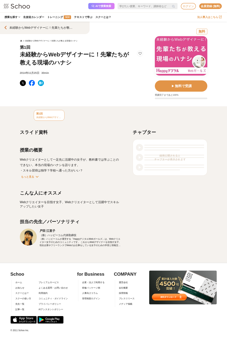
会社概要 (123, 288)
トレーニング (59, 17)
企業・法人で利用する (93, 282)
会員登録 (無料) (210, 6)
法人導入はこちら (209, 17)
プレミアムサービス (49, 282)
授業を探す (12, 17)
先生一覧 (19, 304)
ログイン (188, 6)
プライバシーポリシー (50, 304)
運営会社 (123, 282)
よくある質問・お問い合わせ (53, 288)
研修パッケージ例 (91, 288)
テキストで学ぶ (83, 17)
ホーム (18, 282)
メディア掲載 (125, 304)
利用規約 (43, 293)
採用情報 (123, 293)
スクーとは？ (103, 17)
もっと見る (30, 177)
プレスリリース (127, 298)
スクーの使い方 (23, 298)
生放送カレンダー (33, 17)
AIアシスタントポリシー (51, 309)
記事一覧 (19, 309)
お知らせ (19, 288)
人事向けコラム (90, 293)
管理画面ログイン (91, 298)
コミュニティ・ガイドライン (53, 298)
